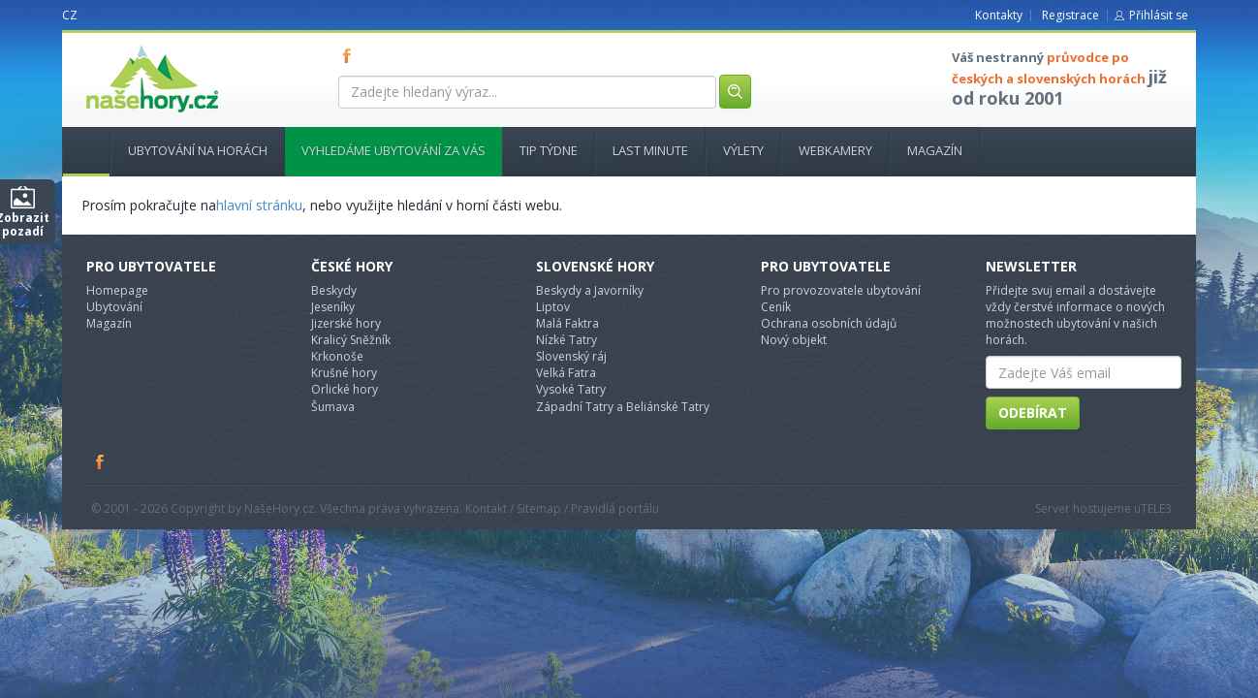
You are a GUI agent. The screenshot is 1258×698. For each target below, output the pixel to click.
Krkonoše (337, 356)
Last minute (650, 150)
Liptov (553, 307)
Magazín (934, 150)
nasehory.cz (117, 45)
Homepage (117, 290)
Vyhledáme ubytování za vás (393, 150)
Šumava (333, 406)
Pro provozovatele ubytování (841, 290)
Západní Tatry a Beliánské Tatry (622, 406)
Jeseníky (333, 307)
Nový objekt (794, 340)
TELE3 (1156, 508)
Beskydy (334, 290)
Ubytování (114, 307)
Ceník (776, 307)
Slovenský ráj (571, 356)
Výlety (743, 150)
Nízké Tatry (566, 340)
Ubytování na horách (197, 150)
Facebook (101, 461)
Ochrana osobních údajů (828, 323)
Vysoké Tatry (571, 389)
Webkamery (835, 150)
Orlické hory (344, 389)
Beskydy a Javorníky (590, 290)
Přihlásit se (1158, 15)
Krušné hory (344, 373)
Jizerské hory (346, 323)
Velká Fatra (566, 373)
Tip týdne (548, 150)
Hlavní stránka (78, 150)
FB (351, 55)
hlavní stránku (259, 205)
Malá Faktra (567, 323)
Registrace (1070, 15)
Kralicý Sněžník (351, 340)
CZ (70, 15)
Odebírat (1032, 412)
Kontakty (998, 15)
